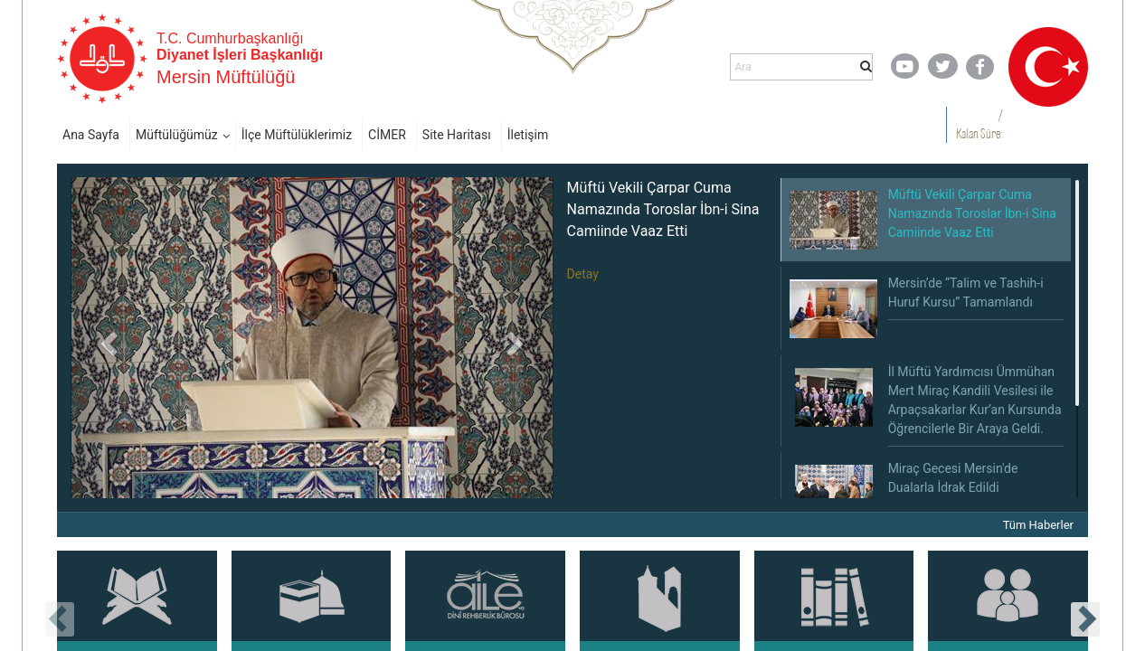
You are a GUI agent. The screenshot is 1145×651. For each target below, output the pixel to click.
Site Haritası (456, 134)
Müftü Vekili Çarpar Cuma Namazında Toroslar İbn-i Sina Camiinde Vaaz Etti (663, 209)
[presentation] (59, 619)
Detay (583, 274)
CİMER (387, 134)
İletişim (528, 134)
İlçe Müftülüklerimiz (296, 134)
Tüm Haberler (1038, 525)
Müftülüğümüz (177, 134)
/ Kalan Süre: (979, 124)
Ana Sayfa (90, 134)
